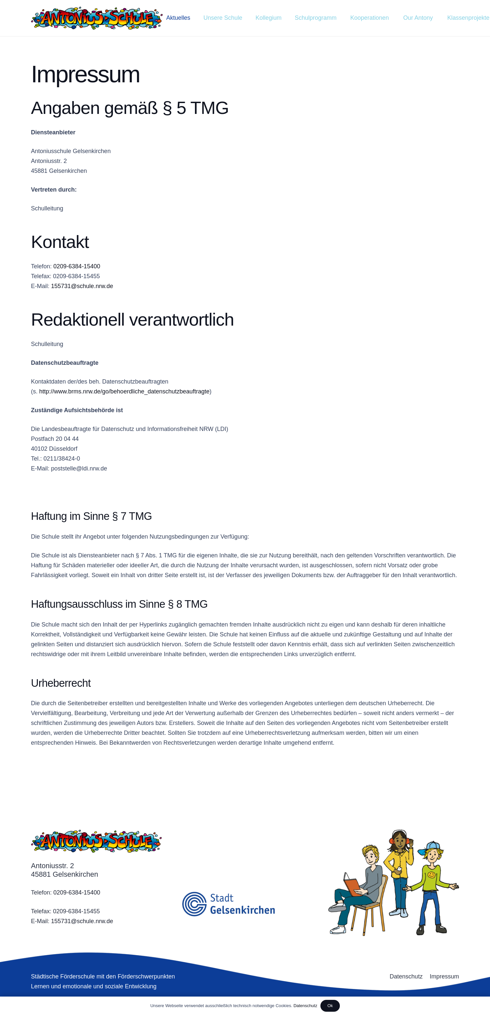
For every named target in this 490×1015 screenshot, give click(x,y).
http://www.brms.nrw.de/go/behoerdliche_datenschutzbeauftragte (124, 391)
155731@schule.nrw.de (82, 286)
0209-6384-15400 (76, 266)
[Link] (97, 18)
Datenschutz (305, 1005)
